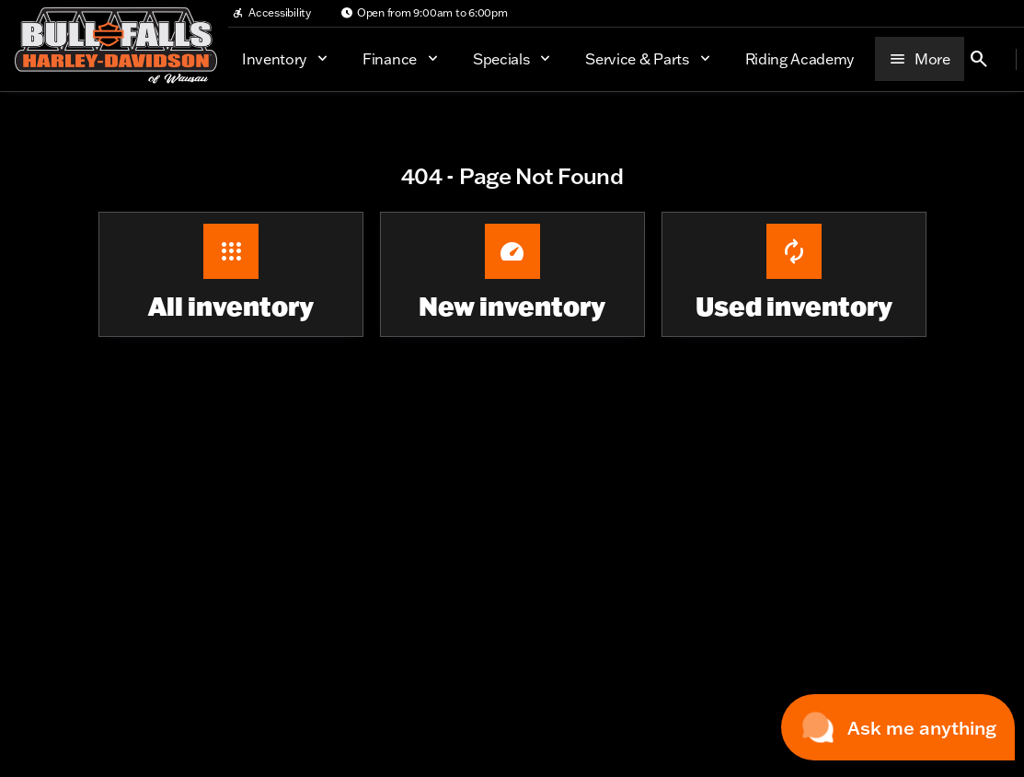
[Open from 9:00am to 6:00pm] (424, 13)
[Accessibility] (271, 13)
